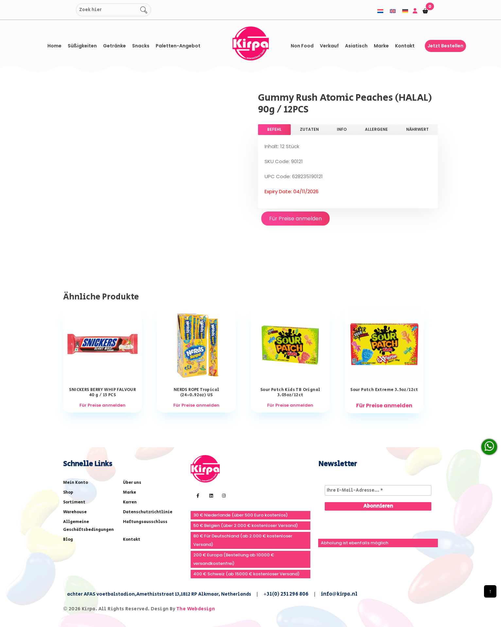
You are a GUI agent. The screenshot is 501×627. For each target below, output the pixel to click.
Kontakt (405, 45)
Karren (130, 502)
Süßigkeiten (82, 45)
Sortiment (74, 502)
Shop (68, 492)
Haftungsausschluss (145, 522)
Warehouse (75, 512)
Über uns (132, 483)
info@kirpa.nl (339, 594)
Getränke (114, 45)
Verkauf (329, 45)
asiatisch (356, 45)
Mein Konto (75, 483)
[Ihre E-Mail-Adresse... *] (378, 490)
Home (54, 45)
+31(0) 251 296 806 (286, 594)
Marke (381, 45)
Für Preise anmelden (295, 218)
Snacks (140, 45)
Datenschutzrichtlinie (147, 512)
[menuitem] (380, 11)
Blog (68, 539)
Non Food (302, 45)
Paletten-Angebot (178, 45)
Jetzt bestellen (445, 45)
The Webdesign (195, 608)
